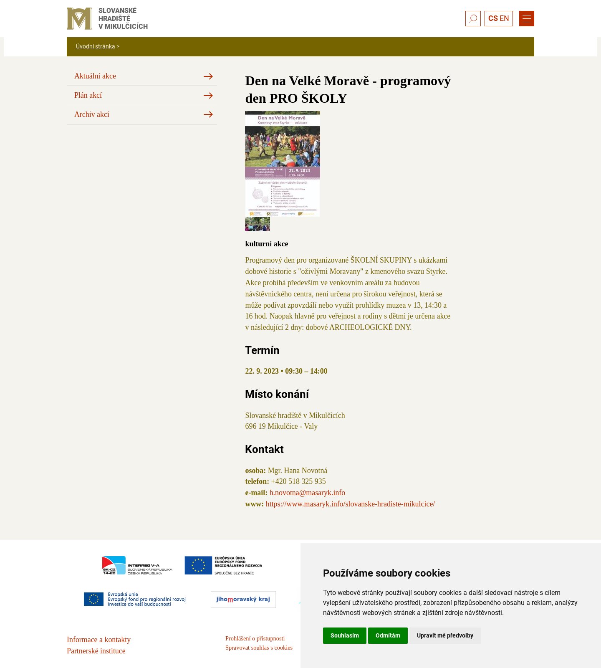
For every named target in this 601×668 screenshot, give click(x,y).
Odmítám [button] (388, 635)
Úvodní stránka (95, 46)
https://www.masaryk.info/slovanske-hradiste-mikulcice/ (350, 504)
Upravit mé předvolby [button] (445, 635)
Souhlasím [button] (345, 635)
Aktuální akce (95, 76)
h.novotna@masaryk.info (308, 492)
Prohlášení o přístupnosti (255, 638)
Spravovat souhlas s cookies (259, 647)
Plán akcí (88, 95)
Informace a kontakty (99, 639)
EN (504, 18)
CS (493, 18)
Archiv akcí (91, 114)
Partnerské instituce (96, 651)
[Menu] (526, 19)
